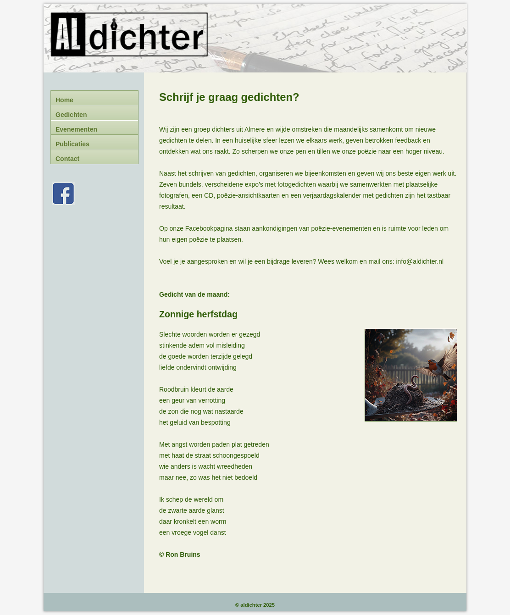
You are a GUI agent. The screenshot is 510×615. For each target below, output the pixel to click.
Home (64, 100)
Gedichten (71, 114)
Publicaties (72, 144)
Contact (67, 158)
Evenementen (76, 129)
